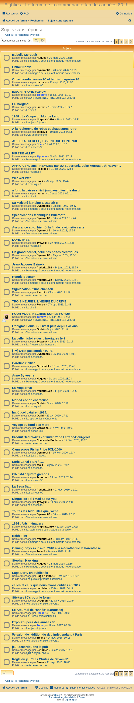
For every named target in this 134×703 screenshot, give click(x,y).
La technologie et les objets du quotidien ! (50, 529)
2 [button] (121, 41)
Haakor (41, 613)
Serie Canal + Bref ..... (28, 461)
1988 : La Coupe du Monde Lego (35, 116)
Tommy (41, 316)
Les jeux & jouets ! (36, 122)
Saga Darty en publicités (30, 573)
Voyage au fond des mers (30, 424)
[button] (131, 41)
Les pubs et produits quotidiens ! (44, 579)
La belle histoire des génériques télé (38, 338)
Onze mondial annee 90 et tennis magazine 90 (45, 79)
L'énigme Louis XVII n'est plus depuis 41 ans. (45, 326)
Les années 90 (34, 85)
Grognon (42, 600)
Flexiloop (42, 168)
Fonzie (41, 304)
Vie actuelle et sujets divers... (42, 221)
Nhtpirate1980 (45, 119)
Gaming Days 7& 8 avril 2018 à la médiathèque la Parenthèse (56, 548)
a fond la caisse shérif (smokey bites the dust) (46, 190)
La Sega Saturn (23, 486)
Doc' (39, 144)
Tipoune (42, 94)
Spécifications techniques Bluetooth (38, 215)
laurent (41, 107)
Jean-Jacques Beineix (28, 264)
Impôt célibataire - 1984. (29, 412)
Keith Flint (19, 536)
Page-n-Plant (44, 576)
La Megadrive (22, 387)
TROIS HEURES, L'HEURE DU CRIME (39, 301)
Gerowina (42, 427)
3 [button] (126, 41)
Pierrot (41, 292)
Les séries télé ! (35, 430)
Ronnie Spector (23, 276)
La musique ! (33, 171)
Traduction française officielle (62, 697)
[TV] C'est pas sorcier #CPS (32, 350)
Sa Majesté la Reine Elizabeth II (35, 202)
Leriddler (42, 588)
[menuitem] (24, 14)
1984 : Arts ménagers (27, 523)
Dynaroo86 (43, 70)
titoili (40, 181)
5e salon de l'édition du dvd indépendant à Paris (47, 634)
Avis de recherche (36, 134)
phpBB (57, 695)
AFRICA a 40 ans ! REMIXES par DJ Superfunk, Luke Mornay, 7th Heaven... (66, 165)
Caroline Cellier (23, 363)
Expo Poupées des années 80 (33, 622)
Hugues (41, 57)
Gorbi (40, 329)
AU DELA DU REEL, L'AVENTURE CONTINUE (45, 141)
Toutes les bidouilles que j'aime (35, 511)
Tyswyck (42, 242)
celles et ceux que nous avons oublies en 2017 (46, 585)
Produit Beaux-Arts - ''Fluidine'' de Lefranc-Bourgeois (51, 437)
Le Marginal (20, 104)
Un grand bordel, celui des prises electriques (45, 252)
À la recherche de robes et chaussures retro (44, 128)
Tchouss (42, 477)
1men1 (41, 551)
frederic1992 (44, 267)
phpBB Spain (71, 700)
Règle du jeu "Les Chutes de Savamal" (40, 659)
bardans (42, 82)
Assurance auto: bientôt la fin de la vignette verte (48, 227)
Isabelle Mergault (24, 54)
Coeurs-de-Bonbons (49, 440)
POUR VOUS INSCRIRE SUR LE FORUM (50, 97)
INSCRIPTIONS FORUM (29, 91)
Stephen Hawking (25, 560)
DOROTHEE (21, 239)
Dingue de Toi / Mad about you (34, 499)
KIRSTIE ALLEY (23, 153)
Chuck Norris (21, 67)
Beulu (40, 662)
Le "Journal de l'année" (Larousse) (37, 610)
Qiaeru (82, 697)
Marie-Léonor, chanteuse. (30, 400)
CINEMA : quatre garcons (30, 474)
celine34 (42, 131)
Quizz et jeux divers (37, 653)
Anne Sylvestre (23, 375)
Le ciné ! (31, 110)
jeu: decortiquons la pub (30, 647)
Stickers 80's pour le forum (32, 597)
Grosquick (43, 366)
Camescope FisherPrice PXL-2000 (37, 449)
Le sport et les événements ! (42, 418)
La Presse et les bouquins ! (41, 344)
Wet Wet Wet (21, 178)
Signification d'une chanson (32, 289)
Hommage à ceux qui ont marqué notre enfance (53, 60)
